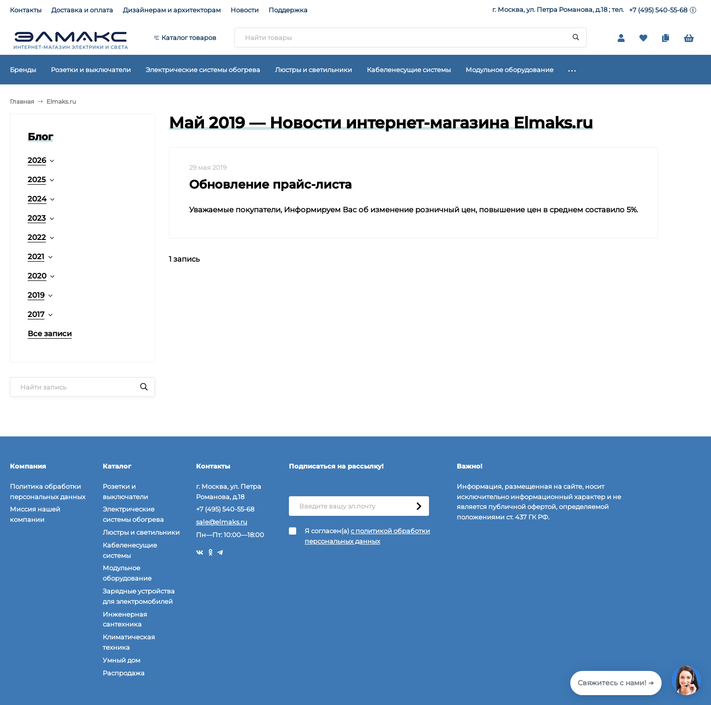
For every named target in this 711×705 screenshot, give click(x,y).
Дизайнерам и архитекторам (172, 10)
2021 (36, 256)
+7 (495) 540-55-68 (658, 10)
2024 (37, 198)
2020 (37, 275)
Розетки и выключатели (125, 491)
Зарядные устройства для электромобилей (139, 596)
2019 (36, 295)
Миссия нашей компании (35, 514)
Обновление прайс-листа (270, 184)
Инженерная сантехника (125, 619)
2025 (37, 179)
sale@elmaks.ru (221, 522)
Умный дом (121, 660)
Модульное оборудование (127, 573)
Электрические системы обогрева (133, 514)
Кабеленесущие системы (130, 550)
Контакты (25, 10)
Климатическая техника (129, 642)
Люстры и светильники (141, 532)
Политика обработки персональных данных (47, 491)
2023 (37, 218)
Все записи (50, 333)
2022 (37, 237)
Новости (245, 10)
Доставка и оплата (82, 10)
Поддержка (288, 10)
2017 (36, 314)
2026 (37, 160)
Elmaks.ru (61, 101)
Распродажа (124, 673)
